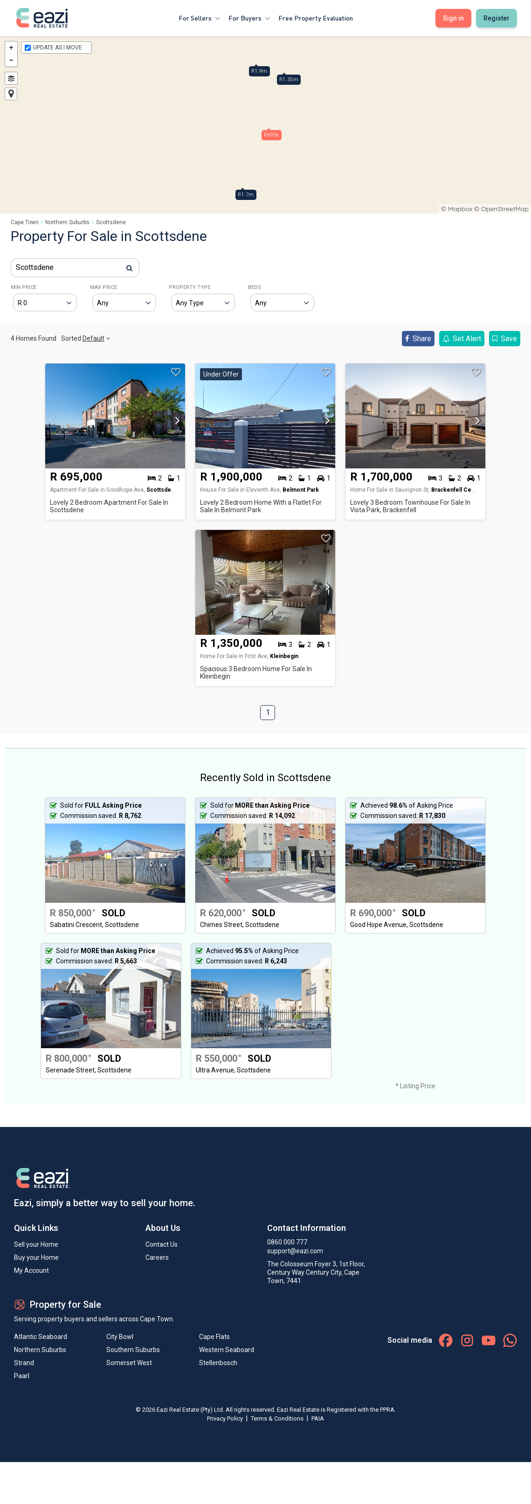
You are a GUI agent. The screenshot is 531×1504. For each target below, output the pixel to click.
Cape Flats (214, 1336)
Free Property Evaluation (315, 18)
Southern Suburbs (133, 1349)
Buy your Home (36, 1257)
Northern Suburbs (67, 222)
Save (504, 338)
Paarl (21, 1376)
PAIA (317, 1418)
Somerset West (129, 1363)
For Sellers (200, 18)
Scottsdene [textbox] (35, 267)
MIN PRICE (23, 287)
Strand (24, 1363)
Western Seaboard (226, 1349)
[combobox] (75, 267)
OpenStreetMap (505, 209)
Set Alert (461, 338)
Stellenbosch (218, 1363)
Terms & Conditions (278, 1418)
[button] (175, 423)
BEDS (254, 287)
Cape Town (25, 222)
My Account (31, 1270)
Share (418, 338)
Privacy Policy (225, 1418)
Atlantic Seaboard (40, 1336)
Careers (157, 1257)
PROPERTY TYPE (189, 287)
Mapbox (460, 209)
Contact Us (161, 1244)
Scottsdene (111, 222)
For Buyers (249, 18)
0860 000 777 (287, 1242)
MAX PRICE (103, 287)
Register (496, 18)
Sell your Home (36, 1244)
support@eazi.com (295, 1251)
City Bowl (119, 1336)
